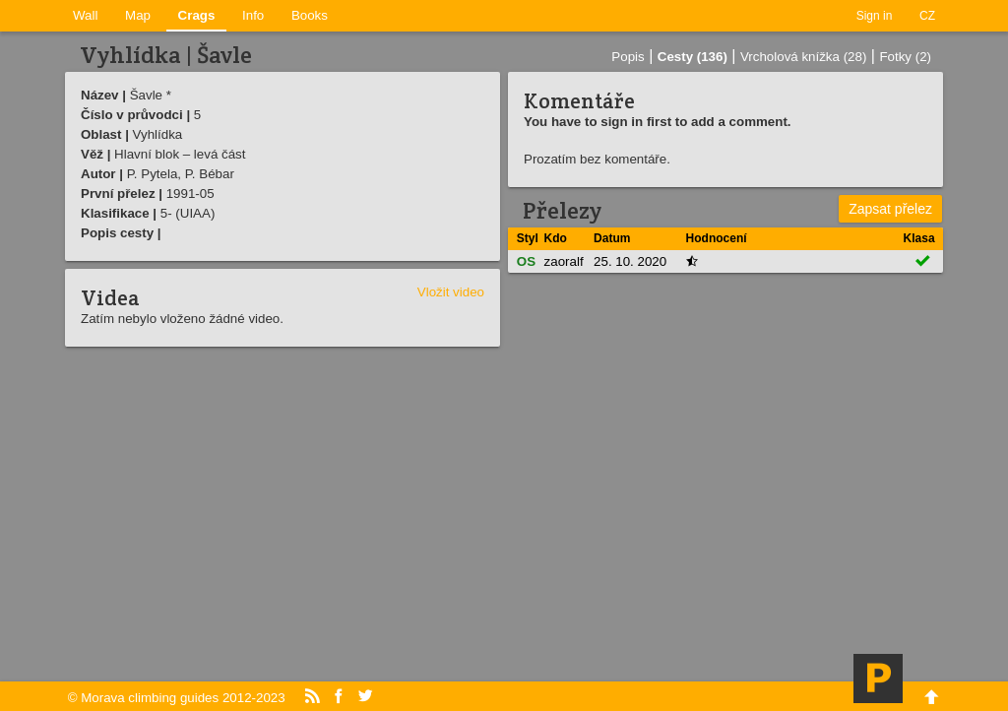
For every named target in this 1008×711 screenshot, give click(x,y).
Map (138, 15)
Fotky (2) (905, 56)
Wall (85, 15)
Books (309, 15)
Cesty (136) (692, 56)
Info (253, 15)
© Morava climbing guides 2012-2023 (176, 697)
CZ (927, 16)
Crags (197, 15)
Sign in (874, 16)
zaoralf (564, 261)
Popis (627, 56)
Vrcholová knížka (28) (803, 56)
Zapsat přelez (890, 209)
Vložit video (450, 292)
